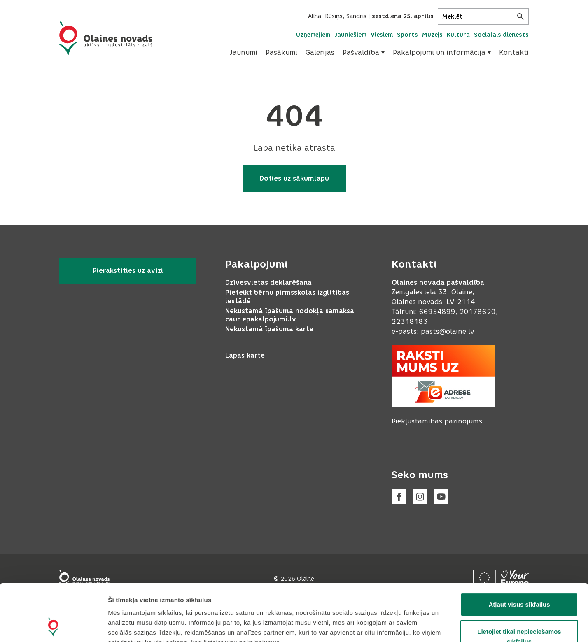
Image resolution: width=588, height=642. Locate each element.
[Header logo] (105, 38)
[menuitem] (243, 52)
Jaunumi (243, 52)
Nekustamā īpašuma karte (269, 329)
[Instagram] (420, 496)
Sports (407, 34)
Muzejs (432, 34)
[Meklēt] (483, 16)
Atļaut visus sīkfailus (519, 550)
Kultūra (458, 34)
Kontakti (514, 52)
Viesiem (382, 34)
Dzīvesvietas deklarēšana (268, 282)
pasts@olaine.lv (447, 331)
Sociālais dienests (501, 34)
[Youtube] (441, 496)
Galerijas (320, 52)
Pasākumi (281, 52)
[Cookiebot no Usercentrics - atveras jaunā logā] (53, 626)
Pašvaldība (364, 52)
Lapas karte (245, 355)
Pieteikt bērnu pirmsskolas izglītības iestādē (287, 296)
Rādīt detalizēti (449, 625)
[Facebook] (399, 496)
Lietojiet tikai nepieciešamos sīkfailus (519, 583)
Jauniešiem (350, 34)
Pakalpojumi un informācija (442, 52)
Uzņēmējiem (313, 34)
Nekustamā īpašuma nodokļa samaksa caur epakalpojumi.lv (289, 315)
